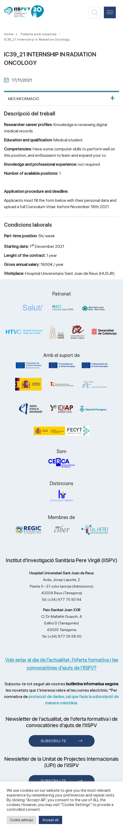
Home (9, 34)
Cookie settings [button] (21, 820)
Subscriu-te (53, 741)
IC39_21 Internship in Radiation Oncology (37, 39)
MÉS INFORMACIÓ (23, 99)
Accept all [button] (50, 820)
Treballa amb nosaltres (38, 34)
